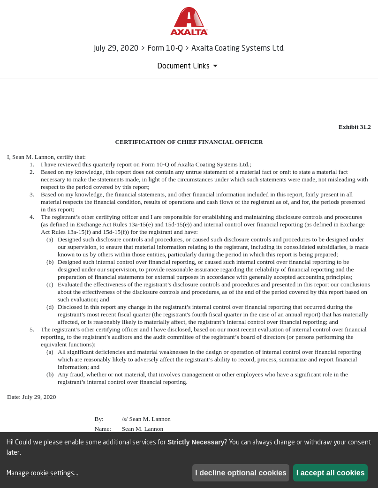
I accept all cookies (330, 473)
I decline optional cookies (241, 473)
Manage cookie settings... (42, 473)
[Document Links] (189, 65)
